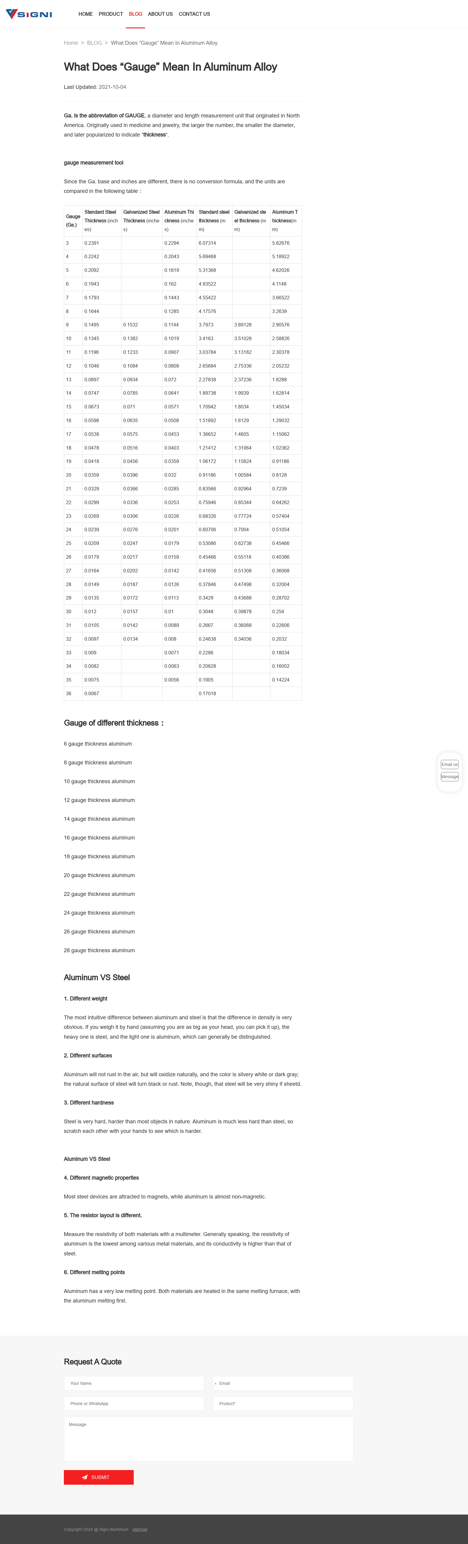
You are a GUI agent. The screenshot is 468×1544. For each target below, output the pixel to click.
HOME (86, 14)
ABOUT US (161, 14)
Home (71, 43)
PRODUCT (111, 14)
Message (449, 776)
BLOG (136, 14)
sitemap (140, 1529)
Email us (450, 764)
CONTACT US (195, 14)
